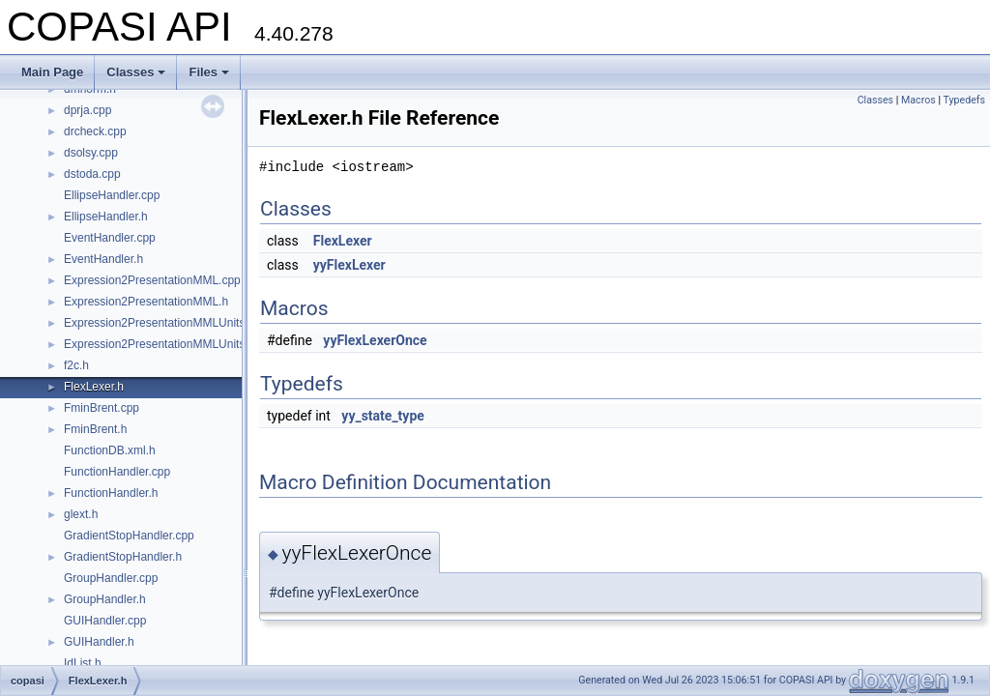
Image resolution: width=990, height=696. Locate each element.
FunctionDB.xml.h (110, 450)
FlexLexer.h (94, 386)
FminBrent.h (95, 429)
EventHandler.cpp (110, 238)
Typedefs (964, 100)
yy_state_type (382, 415)
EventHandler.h (103, 259)
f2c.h (76, 365)
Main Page (52, 72)
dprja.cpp (87, 110)
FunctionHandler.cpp (117, 471)
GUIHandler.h (99, 642)
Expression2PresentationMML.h (146, 301)
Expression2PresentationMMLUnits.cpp (165, 323)
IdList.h (83, 663)
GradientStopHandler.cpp (129, 535)
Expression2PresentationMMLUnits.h (159, 344)
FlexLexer (342, 240)
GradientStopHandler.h (123, 557)
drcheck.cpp (95, 131)
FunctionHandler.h (111, 493)
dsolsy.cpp (91, 153)
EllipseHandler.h (106, 216)
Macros (918, 100)
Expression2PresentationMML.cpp (152, 280)
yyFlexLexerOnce (374, 340)
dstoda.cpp (92, 174)
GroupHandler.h (105, 599)
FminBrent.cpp (101, 408)
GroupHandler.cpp (111, 578)
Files (209, 72)
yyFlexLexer (349, 265)
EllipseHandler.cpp (112, 195)
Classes (135, 72)
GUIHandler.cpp (105, 620)
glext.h (81, 514)
